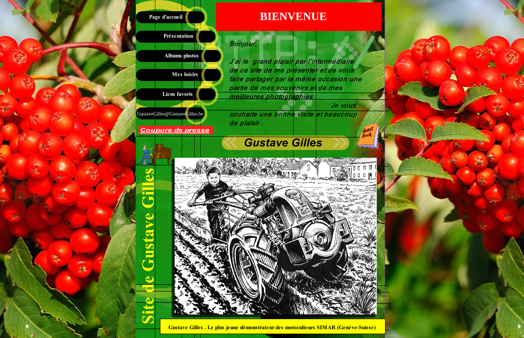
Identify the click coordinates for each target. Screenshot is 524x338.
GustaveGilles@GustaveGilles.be (169, 114)
